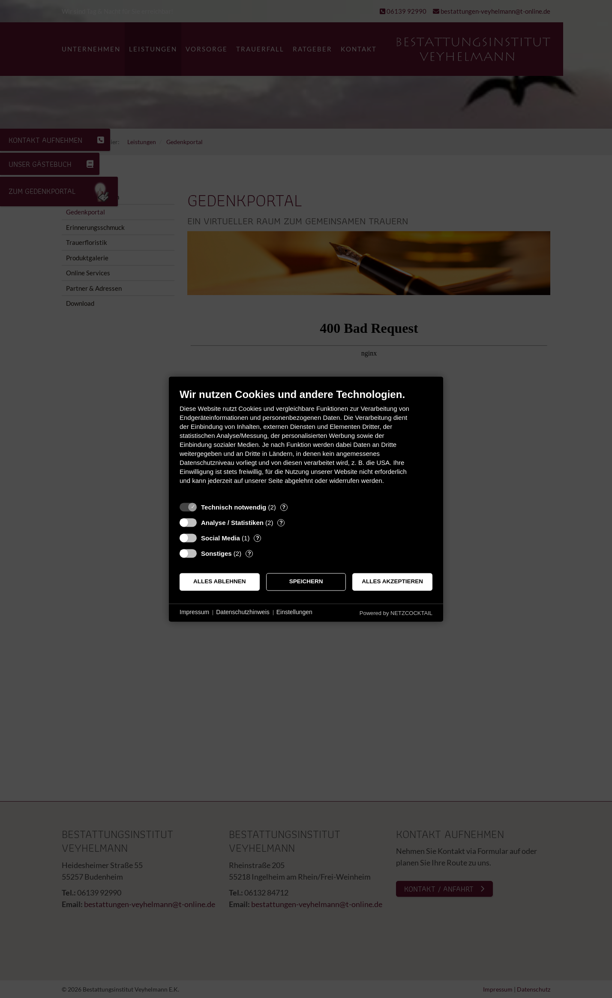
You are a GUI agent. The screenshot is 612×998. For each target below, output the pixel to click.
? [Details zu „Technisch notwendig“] (283, 507)
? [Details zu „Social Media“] (257, 538)
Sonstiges (216, 553)
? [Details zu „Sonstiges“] (249, 553)
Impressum (194, 612)
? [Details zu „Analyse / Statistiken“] (281, 522)
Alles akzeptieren (392, 582)
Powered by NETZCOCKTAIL (396, 613)
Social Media (220, 538)
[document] (306, 442)
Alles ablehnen (219, 582)
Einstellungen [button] (294, 612)
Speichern (306, 582)
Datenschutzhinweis (243, 612)
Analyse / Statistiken (232, 522)
